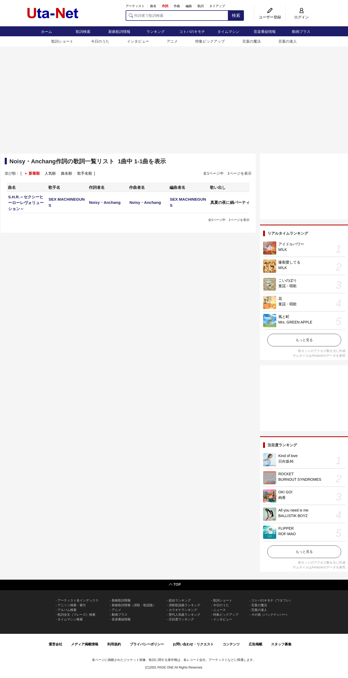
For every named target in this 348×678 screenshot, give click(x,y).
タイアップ (217, 6)
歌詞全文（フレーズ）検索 (76, 614)
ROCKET (286, 474)
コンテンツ (231, 644)
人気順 (50, 173)
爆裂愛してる (289, 262)
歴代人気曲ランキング (184, 614)
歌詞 (200, 6)
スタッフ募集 (281, 644)
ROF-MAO (287, 534)
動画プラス (301, 31)
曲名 (153, 6)
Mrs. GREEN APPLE (295, 322)
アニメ (172, 41)
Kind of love (288, 456)
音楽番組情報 (265, 31)
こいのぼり (287, 280)
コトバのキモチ (192, 31)
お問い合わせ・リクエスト (193, 644)
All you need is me (293, 510)
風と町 (283, 317)
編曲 (189, 6)
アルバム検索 (67, 610)
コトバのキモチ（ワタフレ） (271, 600)
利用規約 (114, 644)
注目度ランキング (181, 619)
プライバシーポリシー (147, 644)
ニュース (219, 610)
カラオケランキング (183, 610)
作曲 (177, 6)
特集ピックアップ (210, 41)
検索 (236, 15)
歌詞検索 (83, 31)
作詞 (165, 6)
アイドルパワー (291, 244)
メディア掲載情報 (84, 644)
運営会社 (55, 644)
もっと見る (304, 340)
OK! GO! (285, 492)
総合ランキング (180, 600)
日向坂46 (286, 461)
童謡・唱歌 (287, 286)
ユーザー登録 (270, 17)
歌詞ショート (62, 41)
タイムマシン (228, 31)
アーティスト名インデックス (78, 600)
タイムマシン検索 (70, 619)
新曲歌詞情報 (119, 31)
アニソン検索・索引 (72, 605)
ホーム (46, 31)
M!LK (282, 249)
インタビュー (138, 41)
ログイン (301, 17)
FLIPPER (286, 528)
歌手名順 (84, 173)
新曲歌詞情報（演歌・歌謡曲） (134, 605)
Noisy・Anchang (105, 202)
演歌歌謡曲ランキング (184, 605)
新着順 (34, 173)
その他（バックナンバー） (270, 614)
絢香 (282, 497)
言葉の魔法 (251, 41)
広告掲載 (255, 644)
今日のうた (100, 41)
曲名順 (66, 173)
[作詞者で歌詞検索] (177, 15)
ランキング (155, 31)
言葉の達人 (287, 41)
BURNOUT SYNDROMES (299, 479)
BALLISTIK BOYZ (293, 516)
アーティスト (135, 6)
